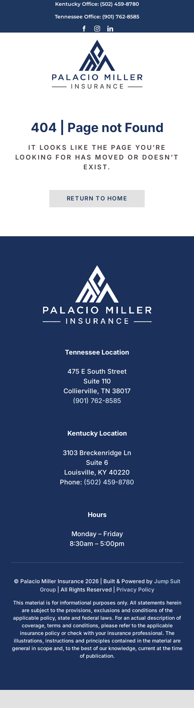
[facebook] (84, 28)
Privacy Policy (135, 589)
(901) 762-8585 (120, 16)
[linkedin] (110, 28)
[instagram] (97, 28)
